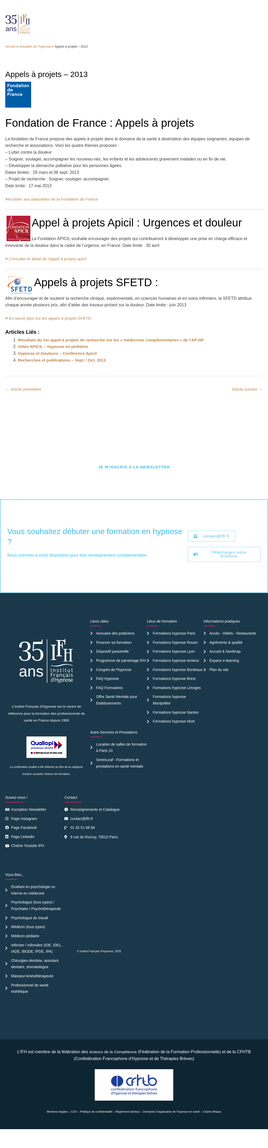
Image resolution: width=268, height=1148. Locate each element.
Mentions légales (57, 1130)
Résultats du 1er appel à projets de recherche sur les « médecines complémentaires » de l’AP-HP (114, 354)
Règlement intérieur (128, 1130)
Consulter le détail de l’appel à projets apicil (49, 272)
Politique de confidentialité (96, 1130)
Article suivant (246, 403)
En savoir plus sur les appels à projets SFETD (51, 332)
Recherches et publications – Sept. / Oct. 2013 (63, 374)
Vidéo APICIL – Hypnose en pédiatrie (54, 360)
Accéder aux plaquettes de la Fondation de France (54, 213)
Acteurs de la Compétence (113, 1070)
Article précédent (24, 403)
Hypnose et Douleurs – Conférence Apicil (59, 367)
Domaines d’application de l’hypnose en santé (171, 1130)
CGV (74, 1130)
